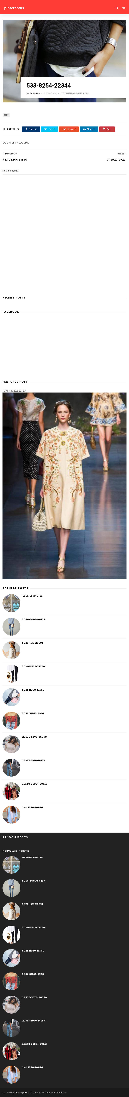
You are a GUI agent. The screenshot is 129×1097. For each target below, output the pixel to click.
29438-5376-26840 (34, 736)
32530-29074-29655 (34, 783)
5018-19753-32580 (33, 666)
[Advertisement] (64, 348)
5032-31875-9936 (33, 713)
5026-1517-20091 (32, 642)
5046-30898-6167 (33, 619)
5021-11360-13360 (33, 689)
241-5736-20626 (32, 807)
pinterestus (14, 8)
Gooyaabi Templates (55, 1092)
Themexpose (21, 1092)
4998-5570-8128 (32, 595)
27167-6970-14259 (33, 760)
